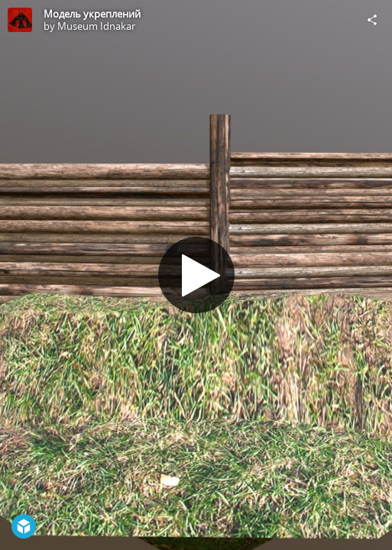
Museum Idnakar (96, 26)
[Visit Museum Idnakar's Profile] (20, 20)
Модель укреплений (92, 14)
